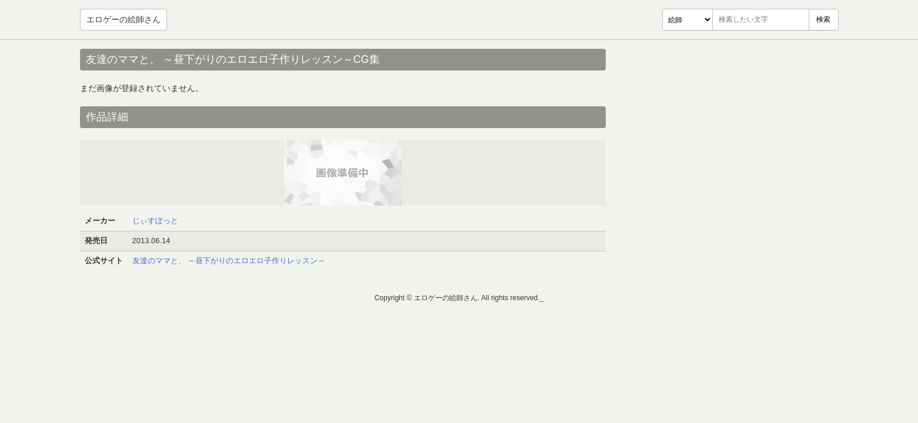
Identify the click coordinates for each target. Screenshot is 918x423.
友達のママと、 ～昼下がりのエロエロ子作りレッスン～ (229, 260)
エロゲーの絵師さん (123, 19)
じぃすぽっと (155, 220)
